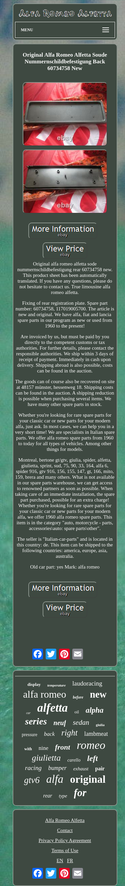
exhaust (81, 768)
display (34, 684)
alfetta (52, 707)
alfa (54, 779)
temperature (56, 685)
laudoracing (87, 683)
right (69, 732)
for (80, 793)
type (63, 796)
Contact (65, 830)
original (88, 779)
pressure (29, 734)
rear (47, 796)
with (28, 749)
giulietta (46, 758)
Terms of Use (64, 850)
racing (33, 767)
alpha (95, 710)
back (49, 734)
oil (76, 711)
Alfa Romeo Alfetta (64, 820)
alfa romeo (44, 694)
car (28, 713)
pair (99, 768)
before (78, 697)
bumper (57, 768)
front (62, 747)
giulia (100, 725)
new (98, 694)
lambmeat (96, 733)
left (92, 758)
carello (73, 760)
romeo (91, 745)
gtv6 (32, 780)
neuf (60, 722)
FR (70, 860)
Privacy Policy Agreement (65, 840)
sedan (81, 722)
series (36, 721)
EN (60, 860)
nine (43, 748)
